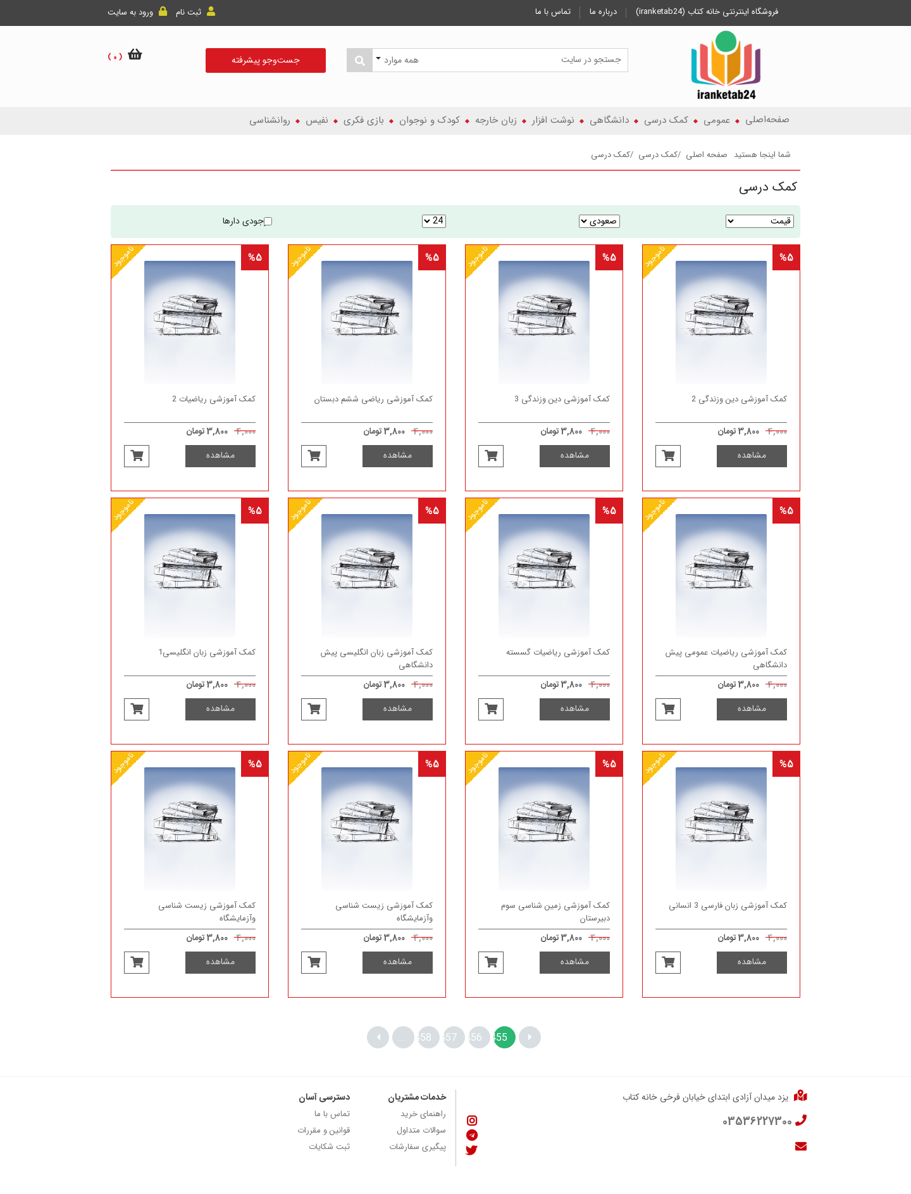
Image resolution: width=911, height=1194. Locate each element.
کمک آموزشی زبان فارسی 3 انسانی (728, 922)
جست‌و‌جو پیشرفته (266, 60)
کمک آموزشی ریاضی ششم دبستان (373, 415)
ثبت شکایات (329, 1147)
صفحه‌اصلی (767, 120)
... (401, 1038)
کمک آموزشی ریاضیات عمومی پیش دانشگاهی (726, 674)
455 (500, 1038)
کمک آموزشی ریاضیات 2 (214, 415)
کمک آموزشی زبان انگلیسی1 (207, 668)
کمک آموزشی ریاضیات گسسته (558, 668)
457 (450, 1038)
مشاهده (752, 470)
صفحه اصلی (707, 155)
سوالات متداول (421, 1131)
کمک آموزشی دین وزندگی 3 (562, 415)
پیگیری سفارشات (417, 1147)
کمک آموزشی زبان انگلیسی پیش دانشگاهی (377, 674)
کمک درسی (658, 155)
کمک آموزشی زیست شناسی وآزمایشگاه (384, 927)
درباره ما (603, 12)
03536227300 (757, 1122)
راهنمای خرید (423, 1114)
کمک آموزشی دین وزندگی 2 (739, 415)
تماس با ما (553, 12)
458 (424, 1038)
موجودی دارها (247, 221)
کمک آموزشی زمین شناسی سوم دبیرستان (555, 927)
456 (475, 1038)
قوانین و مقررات (323, 1131)
